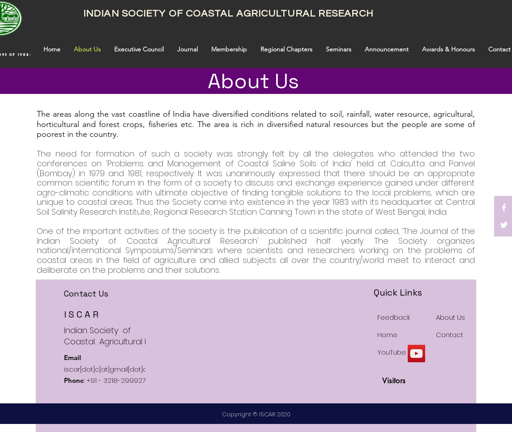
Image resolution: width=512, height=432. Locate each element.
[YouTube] (416, 353)
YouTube (391, 352)
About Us (450, 317)
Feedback (393, 317)
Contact (449, 334)
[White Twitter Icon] (504, 225)
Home (387, 334)
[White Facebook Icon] (504, 207)
